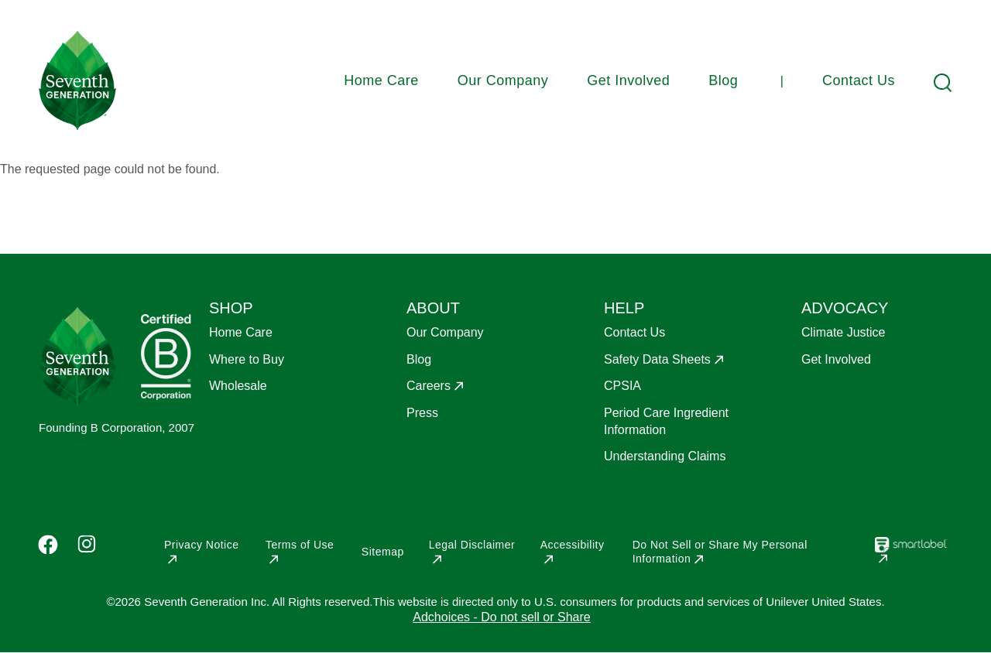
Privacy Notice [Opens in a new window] (201, 544)
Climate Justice (843, 332)
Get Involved (628, 80)
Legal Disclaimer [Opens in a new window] (472, 544)
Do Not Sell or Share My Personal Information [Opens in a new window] (720, 551)
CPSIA (622, 385)
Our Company (503, 80)
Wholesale (238, 385)
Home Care (381, 80)
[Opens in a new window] (911, 556)
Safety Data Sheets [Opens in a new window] (657, 359)
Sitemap (383, 551)
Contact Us (858, 80)
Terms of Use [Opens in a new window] (300, 544)
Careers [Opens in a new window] (428, 385)
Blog (723, 80)
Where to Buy (246, 359)
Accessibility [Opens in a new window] (572, 544)
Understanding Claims (664, 456)
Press (422, 412)
